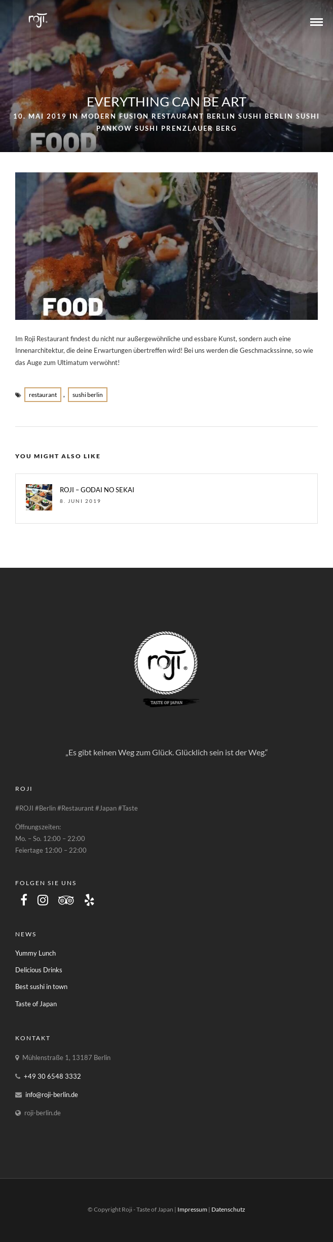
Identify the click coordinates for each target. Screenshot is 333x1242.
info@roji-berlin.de (51, 1094)
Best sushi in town (41, 986)
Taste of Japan (36, 1004)
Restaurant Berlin (194, 116)
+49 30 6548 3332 (52, 1076)
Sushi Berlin (265, 116)
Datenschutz (228, 1209)
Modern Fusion (115, 116)
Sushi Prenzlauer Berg (186, 128)
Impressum (192, 1209)
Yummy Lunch (35, 953)
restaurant (43, 394)
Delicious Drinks (38, 970)
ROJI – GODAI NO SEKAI (97, 490)
